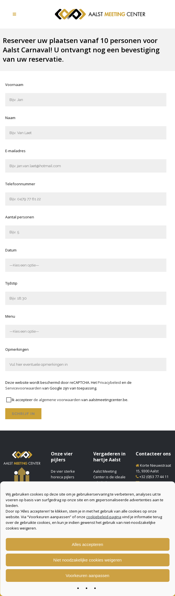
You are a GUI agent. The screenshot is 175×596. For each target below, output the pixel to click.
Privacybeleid (86, 382)
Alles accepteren (87, 544)
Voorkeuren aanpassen (87, 575)
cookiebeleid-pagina (103, 516)
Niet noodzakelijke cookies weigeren (87, 560)
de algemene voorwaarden (33, 399)
